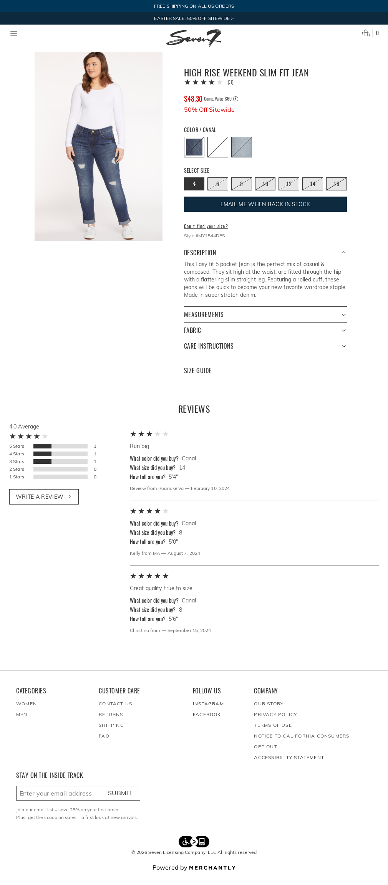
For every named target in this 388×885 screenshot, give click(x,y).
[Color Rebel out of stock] (241, 156)
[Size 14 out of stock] (312, 193)
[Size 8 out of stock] (241, 193)
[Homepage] (194, 38)
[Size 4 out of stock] (194, 193)
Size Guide (198, 380)
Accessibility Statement (289, 766)
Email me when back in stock (265, 213)
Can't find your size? (206, 235)
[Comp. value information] (236, 108)
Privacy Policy (275, 723)
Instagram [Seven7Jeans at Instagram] (208, 713)
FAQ (104, 745)
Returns (111, 723)
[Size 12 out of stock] (289, 193)
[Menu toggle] (13, 33)
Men (22, 723)
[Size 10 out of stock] (265, 193)
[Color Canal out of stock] (194, 156)
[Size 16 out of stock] (336, 193)
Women (26, 713)
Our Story (269, 713)
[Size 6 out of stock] (217, 193)
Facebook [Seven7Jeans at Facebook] (207, 723)
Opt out (265, 756)
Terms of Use (273, 734)
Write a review (44, 506)
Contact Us (115, 713)
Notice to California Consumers (301, 745)
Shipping (111, 734)
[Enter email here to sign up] (58, 802)
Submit (120, 802)
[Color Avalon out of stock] (217, 156)
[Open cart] (370, 33)
